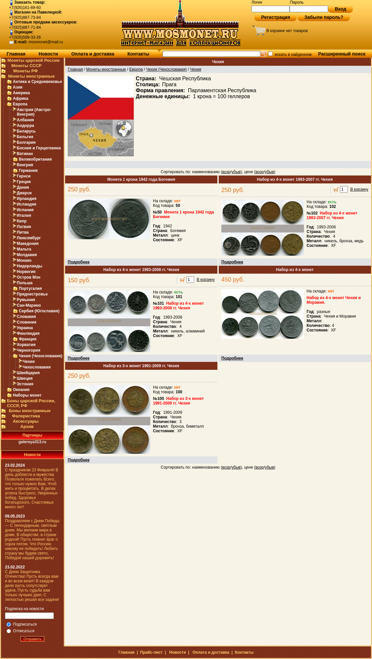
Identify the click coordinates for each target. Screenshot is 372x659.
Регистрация (275, 17)
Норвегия (26, 271)
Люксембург (29, 238)
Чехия (29, 361)
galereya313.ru (32, 442)
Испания (25, 210)
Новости (48, 54)
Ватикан (25, 153)
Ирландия (26, 198)
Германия (28, 170)
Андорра (25, 125)
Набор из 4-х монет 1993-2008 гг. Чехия (141, 269)
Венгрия (25, 165)
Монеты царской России (33, 60)
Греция (24, 181)
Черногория (28, 350)
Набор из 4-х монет (295, 269)
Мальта (24, 249)
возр (226, 172)
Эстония (25, 384)
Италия (24, 215)
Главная (16, 54)
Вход (340, 9)
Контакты (138, 54)
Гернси (24, 176)
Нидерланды (29, 266)
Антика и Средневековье (37, 81)
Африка (20, 98)
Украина (25, 328)
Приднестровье (32, 294)
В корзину (359, 189)
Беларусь (26, 131)
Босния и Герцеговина (39, 148)
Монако (24, 260)
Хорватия (26, 344)
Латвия (24, 226)
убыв (236, 172)
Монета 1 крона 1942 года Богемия (141, 179)
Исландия (26, 204)
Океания (21, 389)
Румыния (26, 299)
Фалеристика (26, 415)
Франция (27, 339)
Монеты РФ (25, 70)
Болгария (26, 142)
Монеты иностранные (31, 76)
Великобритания (35, 159)
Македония (28, 243)
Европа (20, 104)
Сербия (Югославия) (39, 311)
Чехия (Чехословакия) (40, 356)
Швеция (25, 378)
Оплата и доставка (92, 54)
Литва (23, 232)
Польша (24, 283)
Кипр (21, 221)
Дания (23, 187)
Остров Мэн (28, 277)
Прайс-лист (151, 652)
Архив (27, 426)
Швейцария (28, 372)
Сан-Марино (29, 305)
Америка (21, 93)
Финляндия (28, 333)
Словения (26, 322)
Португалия (30, 288)
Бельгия (25, 137)
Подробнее (79, 262)
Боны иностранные (30, 410)
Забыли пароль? (323, 17)
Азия (17, 87)
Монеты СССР (26, 65)
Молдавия (27, 254)
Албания (25, 120)
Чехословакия (37, 367)
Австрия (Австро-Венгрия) (34, 112)
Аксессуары (26, 421)
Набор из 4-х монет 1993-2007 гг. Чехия (295, 179)
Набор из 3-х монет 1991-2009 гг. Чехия (141, 366)
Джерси (24, 193)
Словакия (26, 316)
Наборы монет (27, 395)
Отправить (32, 639)
